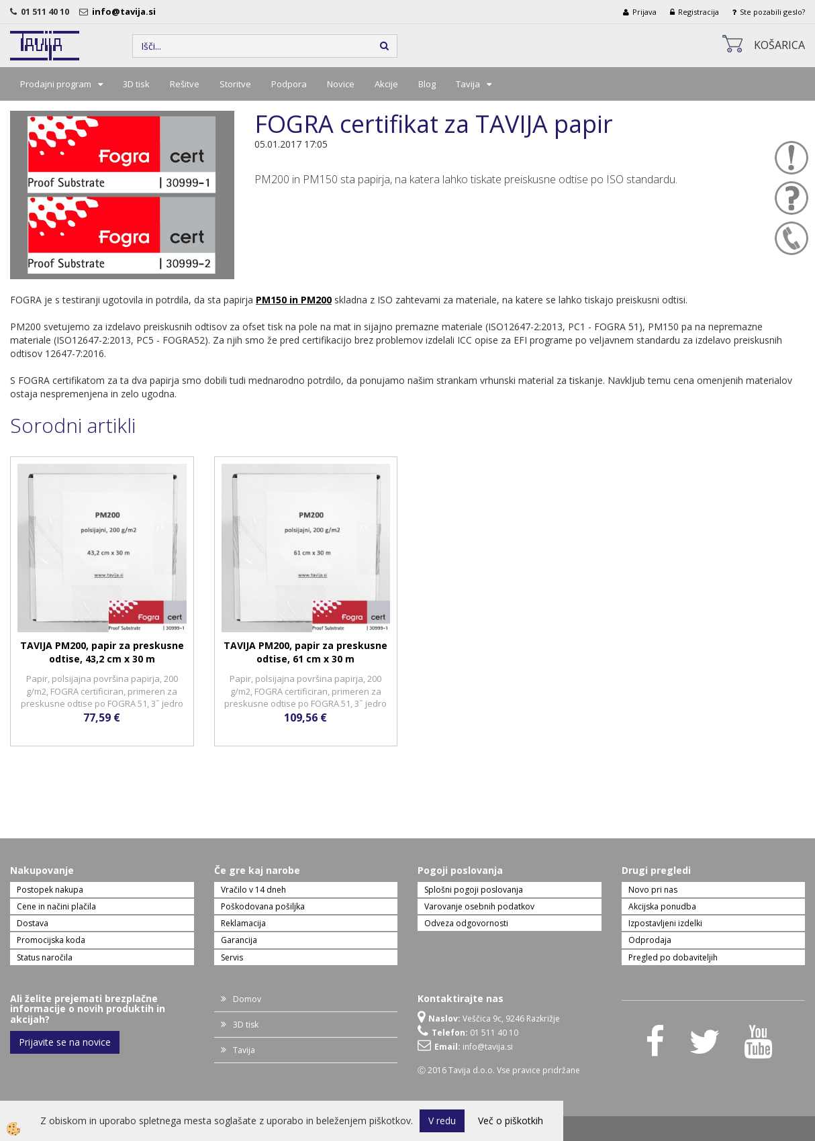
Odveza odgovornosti (466, 923)
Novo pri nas (652, 889)
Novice (340, 84)
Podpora (289, 84)
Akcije (386, 84)
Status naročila (45, 957)
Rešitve (184, 84)
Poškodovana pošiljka (263, 906)
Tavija (468, 84)
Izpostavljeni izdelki (665, 923)
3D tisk (136, 84)
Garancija (239, 940)
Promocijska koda (51, 940)
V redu (442, 1120)
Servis (232, 957)
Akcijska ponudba (662, 906)
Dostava (32, 923)
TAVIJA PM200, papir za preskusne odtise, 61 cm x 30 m (305, 652)
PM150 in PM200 (294, 299)
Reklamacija (243, 923)
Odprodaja (649, 940)
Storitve (235, 84)
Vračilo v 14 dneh (253, 889)
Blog (427, 84)
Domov (247, 999)
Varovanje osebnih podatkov (479, 906)
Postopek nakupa (50, 889)
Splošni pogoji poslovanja (473, 889)
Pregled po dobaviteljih (673, 957)
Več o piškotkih (510, 1120)
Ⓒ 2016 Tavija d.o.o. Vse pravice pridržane (499, 1070)
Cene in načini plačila (56, 906)
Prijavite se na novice (65, 1042)
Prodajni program (55, 84)
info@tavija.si (126, 11)
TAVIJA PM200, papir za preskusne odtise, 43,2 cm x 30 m (102, 652)
